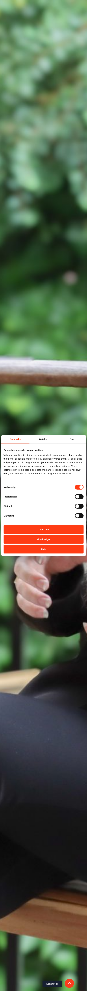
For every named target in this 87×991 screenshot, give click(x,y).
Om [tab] (72, 439)
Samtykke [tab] (15, 439)
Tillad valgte (43, 539)
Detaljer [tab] (43, 439)
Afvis (43, 549)
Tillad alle (43, 529)
